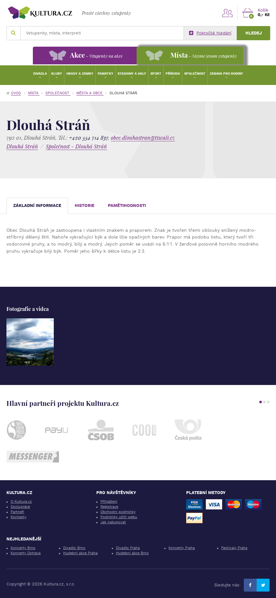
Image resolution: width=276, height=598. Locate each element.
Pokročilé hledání (210, 33)
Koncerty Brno (23, 548)
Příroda (173, 73)
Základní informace (37, 205)
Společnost (194, 73)
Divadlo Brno (74, 548)
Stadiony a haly (132, 73)
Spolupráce (20, 507)
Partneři (17, 512)
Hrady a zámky (79, 73)
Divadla (40, 73)
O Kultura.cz (21, 502)
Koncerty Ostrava (26, 553)
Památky (105, 73)
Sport (155, 73)
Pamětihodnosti (127, 205)
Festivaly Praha (234, 548)
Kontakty (18, 517)
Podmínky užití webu (118, 517)
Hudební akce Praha (80, 553)
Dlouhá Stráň (22, 146)
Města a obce (90, 93)
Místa (34, 93)
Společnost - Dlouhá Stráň (76, 146)
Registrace (109, 507)
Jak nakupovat (113, 522)
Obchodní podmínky (118, 512)
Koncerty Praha (181, 548)
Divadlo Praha (128, 548)
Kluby (56, 73)
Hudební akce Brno (132, 553)
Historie (84, 205)
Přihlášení (108, 502)
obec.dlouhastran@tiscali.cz (143, 137)
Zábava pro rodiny (226, 73)
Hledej (253, 33)
